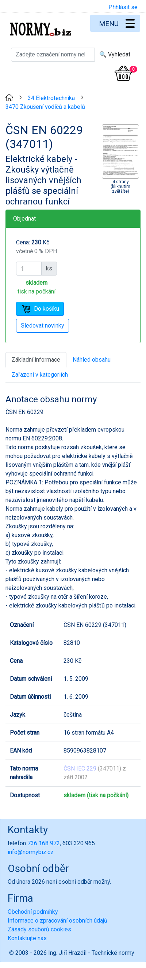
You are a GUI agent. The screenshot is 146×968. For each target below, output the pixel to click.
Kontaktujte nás (27, 938)
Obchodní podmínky (33, 911)
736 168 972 (43, 843)
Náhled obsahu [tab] (92, 359)
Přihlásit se (123, 7)
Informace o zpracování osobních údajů (57, 920)
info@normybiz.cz (31, 852)
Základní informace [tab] (36, 359)
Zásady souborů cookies (39, 929)
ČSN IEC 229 (80, 768)
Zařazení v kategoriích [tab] (40, 374)
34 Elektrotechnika (51, 98)
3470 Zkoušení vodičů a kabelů (45, 106)
